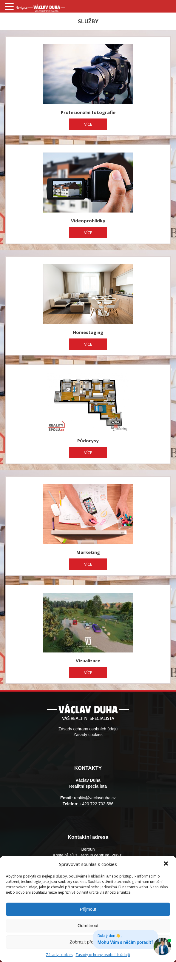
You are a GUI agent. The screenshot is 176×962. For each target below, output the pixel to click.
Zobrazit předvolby (88, 941)
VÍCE (88, 124)
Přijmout (88, 909)
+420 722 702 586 (96, 803)
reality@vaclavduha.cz (95, 797)
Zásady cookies (87, 734)
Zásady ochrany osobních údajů (102, 954)
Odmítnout (88, 925)
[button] (166, 864)
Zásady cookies (59, 954)
